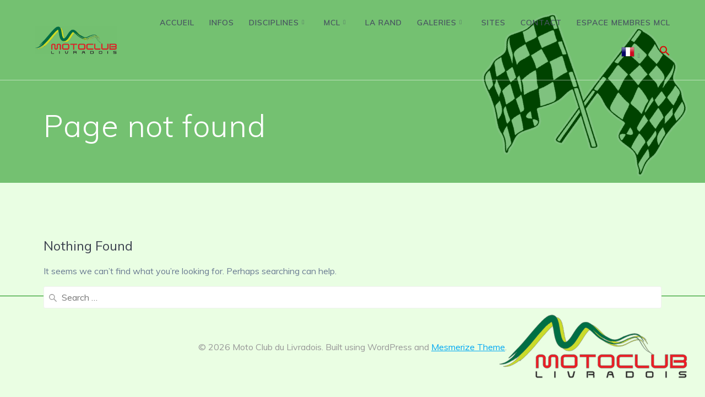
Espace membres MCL (623, 23)
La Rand (383, 23)
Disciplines (274, 23)
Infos (221, 23)
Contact (541, 23)
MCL (332, 23)
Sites (493, 23)
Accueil (177, 23)
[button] (664, 53)
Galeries (437, 23)
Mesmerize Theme (468, 346)
